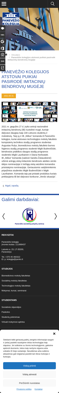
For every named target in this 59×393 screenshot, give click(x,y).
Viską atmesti (29, 374)
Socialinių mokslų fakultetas (14, 280)
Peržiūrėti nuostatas (29, 383)
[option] (29, 216)
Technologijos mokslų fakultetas (16, 286)
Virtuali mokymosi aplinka (13, 322)
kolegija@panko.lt (15, 259)
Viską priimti (29, 365)
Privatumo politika (24, 389)
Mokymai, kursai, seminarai (14, 290)
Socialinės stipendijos (11, 307)
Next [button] (55, 216)
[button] (54, 333)
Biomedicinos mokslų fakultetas (16, 275)
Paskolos (6, 312)
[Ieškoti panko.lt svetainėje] (52, 4)
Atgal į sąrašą (11, 185)
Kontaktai (38, 389)
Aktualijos (15, 55)
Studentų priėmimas (11, 317)
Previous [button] (4, 216)
